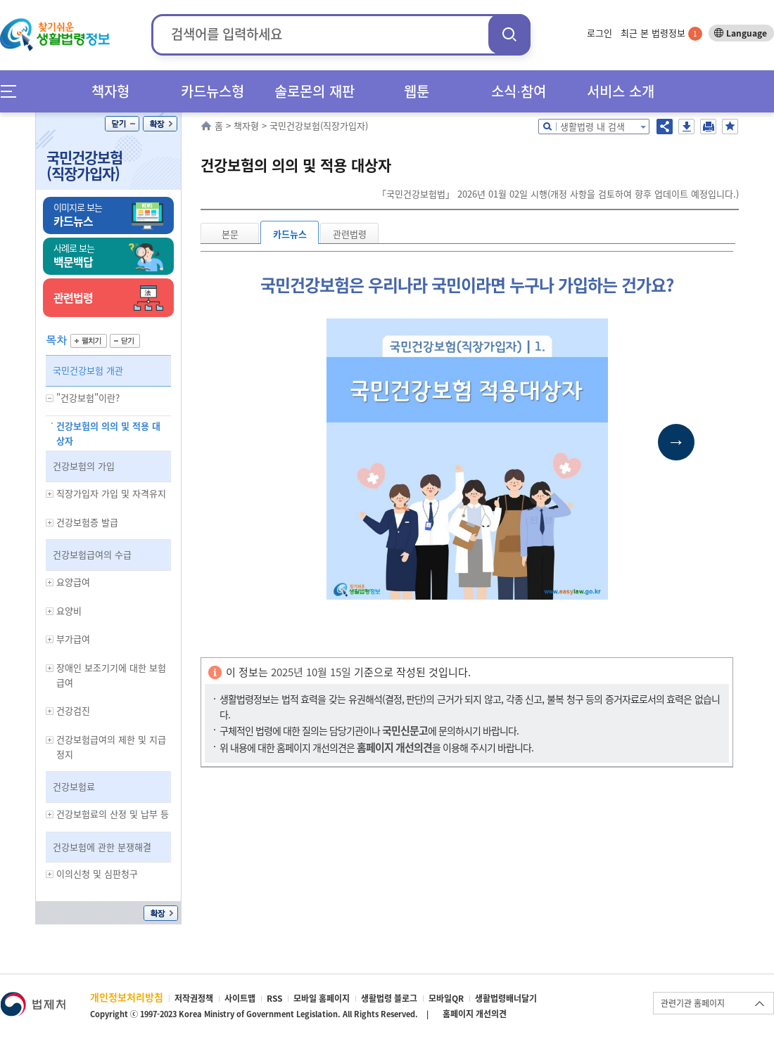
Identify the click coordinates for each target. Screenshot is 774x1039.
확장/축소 (160, 123)
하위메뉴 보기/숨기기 (50, 398)
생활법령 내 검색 (592, 126)
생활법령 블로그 (389, 998)
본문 (230, 233)
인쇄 (708, 126)
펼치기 (88, 341)
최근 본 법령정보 (661, 32)
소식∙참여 (518, 91)
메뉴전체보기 (13, 91)
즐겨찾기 (730, 126)
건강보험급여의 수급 (92, 554)
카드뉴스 (290, 233)
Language (746, 33)
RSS (274, 998)
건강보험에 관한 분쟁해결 (102, 846)
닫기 (122, 123)
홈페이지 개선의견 (475, 1013)
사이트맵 (239, 998)
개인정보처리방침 (126, 997)
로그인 (599, 32)
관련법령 (350, 233)
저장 (686, 126)
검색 (509, 34)
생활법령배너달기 (506, 998)
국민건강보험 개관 (88, 370)
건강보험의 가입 (84, 465)
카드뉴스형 (212, 91)
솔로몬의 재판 (314, 91)
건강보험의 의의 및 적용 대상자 (108, 433)
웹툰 (416, 91)
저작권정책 (194, 998)
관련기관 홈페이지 (693, 1003)
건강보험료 (74, 786)
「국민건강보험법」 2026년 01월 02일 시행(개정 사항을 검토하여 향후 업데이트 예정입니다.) (558, 193)
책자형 (110, 91)
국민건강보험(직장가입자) (84, 165)
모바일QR (446, 998)
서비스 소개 (620, 91)
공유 (664, 126)
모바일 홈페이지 (321, 998)
